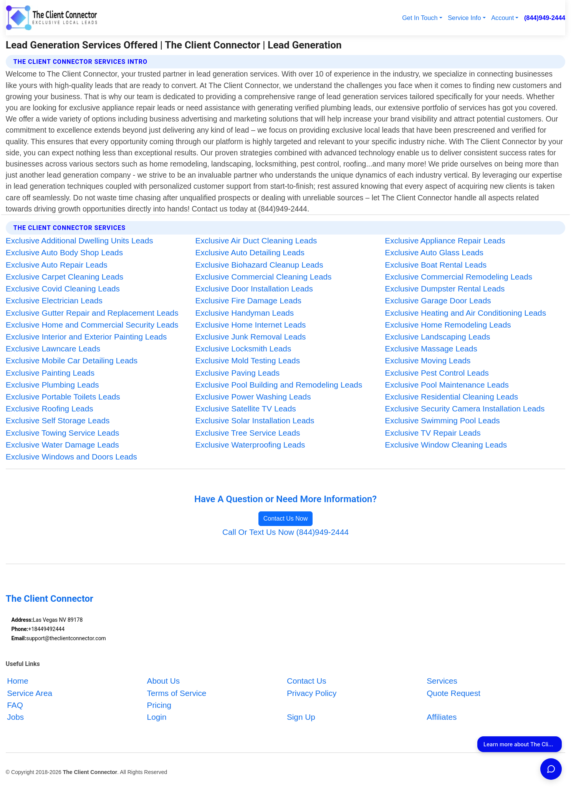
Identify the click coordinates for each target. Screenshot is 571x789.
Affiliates (442, 717)
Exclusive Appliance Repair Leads (445, 240)
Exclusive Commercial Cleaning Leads (263, 276)
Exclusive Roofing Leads (49, 408)
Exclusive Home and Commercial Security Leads (92, 324)
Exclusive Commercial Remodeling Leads (458, 276)
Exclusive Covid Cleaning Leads (63, 288)
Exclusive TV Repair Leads (432, 432)
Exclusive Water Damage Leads (62, 444)
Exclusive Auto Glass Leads (434, 252)
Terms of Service (177, 693)
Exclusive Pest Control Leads (437, 372)
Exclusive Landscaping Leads (437, 336)
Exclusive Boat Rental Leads (436, 264)
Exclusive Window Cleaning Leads (446, 444)
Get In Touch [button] (419, 17)
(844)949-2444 (544, 17)
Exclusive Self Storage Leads (58, 420)
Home (17, 681)
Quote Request (453, 693)
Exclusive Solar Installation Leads (254, 420)
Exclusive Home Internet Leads (250, 324)
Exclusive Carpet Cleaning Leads (64, 276)
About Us (163, 681)
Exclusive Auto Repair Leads (57, 264)
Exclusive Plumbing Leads (52, 384)
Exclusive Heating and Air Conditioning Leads (465, 312)
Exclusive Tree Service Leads (247, 432)
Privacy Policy (311, 693)
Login (157, 717)
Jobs (15, 717)
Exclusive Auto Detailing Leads (250, 252)
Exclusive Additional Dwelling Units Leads (79, 240)
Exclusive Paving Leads (237, 372)
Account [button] (502, 17)
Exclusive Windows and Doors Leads (71, 456)
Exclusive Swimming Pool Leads (442, 420)
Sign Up (301, 717)
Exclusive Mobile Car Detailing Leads (71, 360)
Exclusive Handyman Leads (244, 312)
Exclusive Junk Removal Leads (250, 336)
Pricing (159, 705)
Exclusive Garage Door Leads (438, 300)
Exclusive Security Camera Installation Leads (465, 408)
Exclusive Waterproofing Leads (250, 444)
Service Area (29, 693)
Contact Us (306, 681)
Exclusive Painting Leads (50, 372)
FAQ (15, 705)
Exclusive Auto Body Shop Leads (64, 252)
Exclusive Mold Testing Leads (247, 360)
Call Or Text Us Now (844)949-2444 (285, 532)
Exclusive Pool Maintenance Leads (447, 384)
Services (442, 681)
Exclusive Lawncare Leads (53, 348)
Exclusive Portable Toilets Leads (63, 396)
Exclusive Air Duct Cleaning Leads (256, 240)
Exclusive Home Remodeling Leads (448, 324)
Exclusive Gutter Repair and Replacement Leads (92, 312)
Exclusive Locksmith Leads (243, 348)
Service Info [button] (464, 17)
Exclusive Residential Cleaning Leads (451, 396)
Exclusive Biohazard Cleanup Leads (259, 264)
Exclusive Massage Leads (431, 348)
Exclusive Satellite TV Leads (245, 408)
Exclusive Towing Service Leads (62, 432)
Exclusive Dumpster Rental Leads (445, 288)
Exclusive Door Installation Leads (254, 288)
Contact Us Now (285, 518)
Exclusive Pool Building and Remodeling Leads (278, 384)
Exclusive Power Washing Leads (253, 396)
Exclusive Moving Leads (427, 360)
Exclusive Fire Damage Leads (248, 300)
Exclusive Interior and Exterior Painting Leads (86, 336)
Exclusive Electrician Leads (54, 300)
